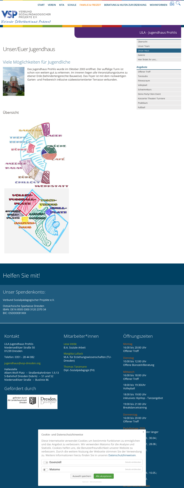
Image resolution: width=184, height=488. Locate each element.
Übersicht (142, 41)
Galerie (141, 55)
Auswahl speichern (82, 476)
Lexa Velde (70, 277)
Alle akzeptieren (104, 476)
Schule (72, 4)
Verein (52, 4)
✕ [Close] (143, 432)
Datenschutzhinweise (96, 482)
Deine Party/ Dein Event (149, 94)
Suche (178, 3)
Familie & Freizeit (90, 4)
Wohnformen (158, 4)
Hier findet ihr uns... (147, 59)
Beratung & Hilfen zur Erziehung (125, 4)
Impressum (85, 482)
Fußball (141, 107)
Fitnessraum (144, 80)
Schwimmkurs (145, 89)
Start (41, 4)
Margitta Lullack (73, 287)
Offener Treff (144, 71)
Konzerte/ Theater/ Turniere (151, 98)
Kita (61, 4)
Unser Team (144, 46)
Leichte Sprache (172, 3)
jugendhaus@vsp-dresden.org (22, 296)
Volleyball (142, 85)
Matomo (54, 469)
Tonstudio (143, 76)
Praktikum (143, 103)
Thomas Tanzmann (75, 300)
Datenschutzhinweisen (122, 455)
